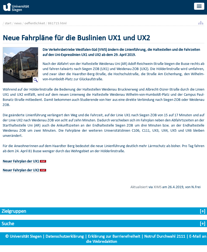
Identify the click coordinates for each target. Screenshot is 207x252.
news (18, 23)
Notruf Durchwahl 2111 (164, 236)
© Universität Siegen (23, 236)
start (8, 23)
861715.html (57, 23)
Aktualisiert (139, 186)
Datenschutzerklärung (65, 236)
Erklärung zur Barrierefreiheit (114, 236)
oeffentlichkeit (35, 23)
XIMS (157, 186)
